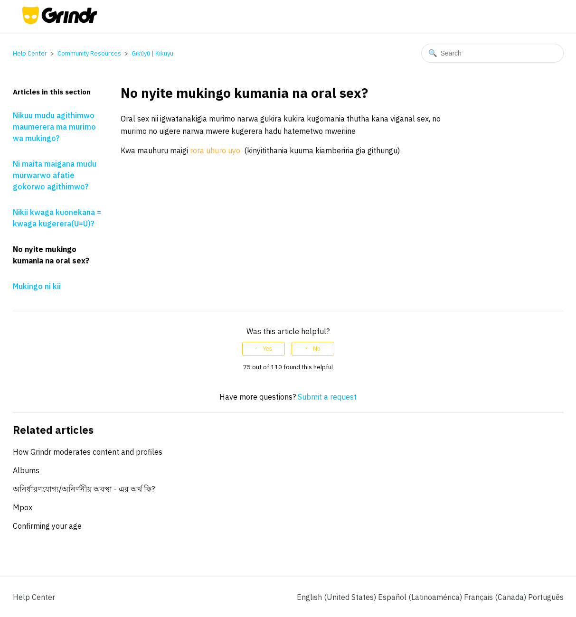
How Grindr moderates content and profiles (87, 452)
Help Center (30, 53)
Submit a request (327, 397)
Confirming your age (47, 526)
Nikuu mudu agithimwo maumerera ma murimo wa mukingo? (54, 127)
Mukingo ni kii (37, 286)
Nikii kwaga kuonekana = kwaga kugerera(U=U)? (57, 217)
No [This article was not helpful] (316, 349)
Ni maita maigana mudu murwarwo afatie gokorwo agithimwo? (54, 175)
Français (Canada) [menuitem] (496, 597)
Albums (26, 470)
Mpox (22, 507)
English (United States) (337, 597)
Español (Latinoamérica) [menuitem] (421, 597)
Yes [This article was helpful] (267, 349)
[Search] (492, 53)
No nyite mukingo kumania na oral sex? (51, 254)
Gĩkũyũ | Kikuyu (152, 53)
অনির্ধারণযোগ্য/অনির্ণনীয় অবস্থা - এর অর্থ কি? (84, 489)
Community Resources (89, 53)
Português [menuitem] (546, 597)
